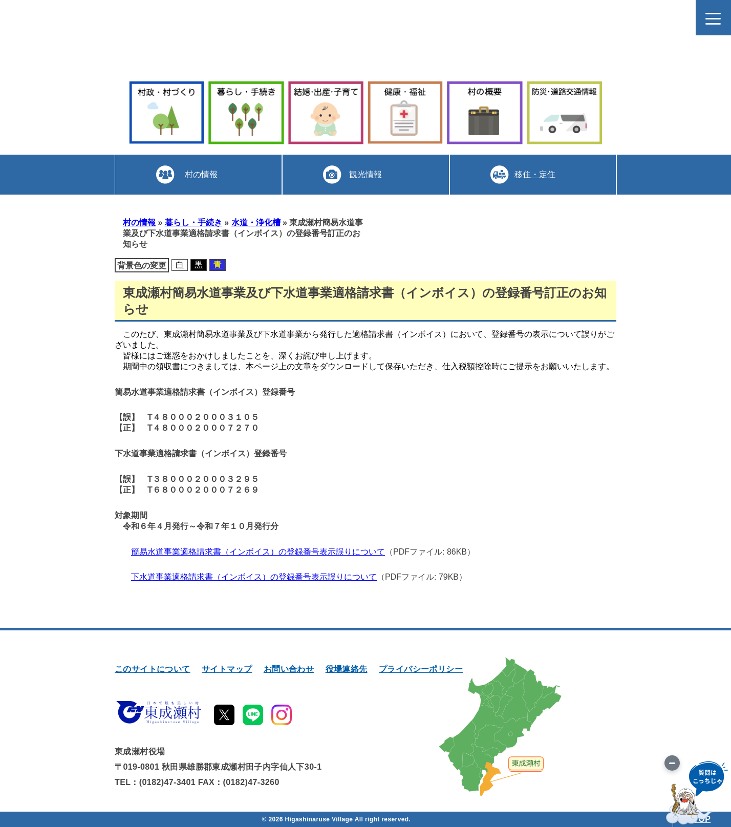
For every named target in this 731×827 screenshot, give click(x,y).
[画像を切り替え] (672, 763)
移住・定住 (534, 174)
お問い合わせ (289, 669)
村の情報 (201, 174)
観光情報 (365, 174)
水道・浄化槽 (256, 222)
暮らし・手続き (193, 222)
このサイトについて (152, 669)
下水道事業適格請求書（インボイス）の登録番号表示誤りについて (254, 576)
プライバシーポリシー (421, 669)
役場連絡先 (347, 669)
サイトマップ (227, 669)
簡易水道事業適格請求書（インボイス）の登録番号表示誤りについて (258, 551)
